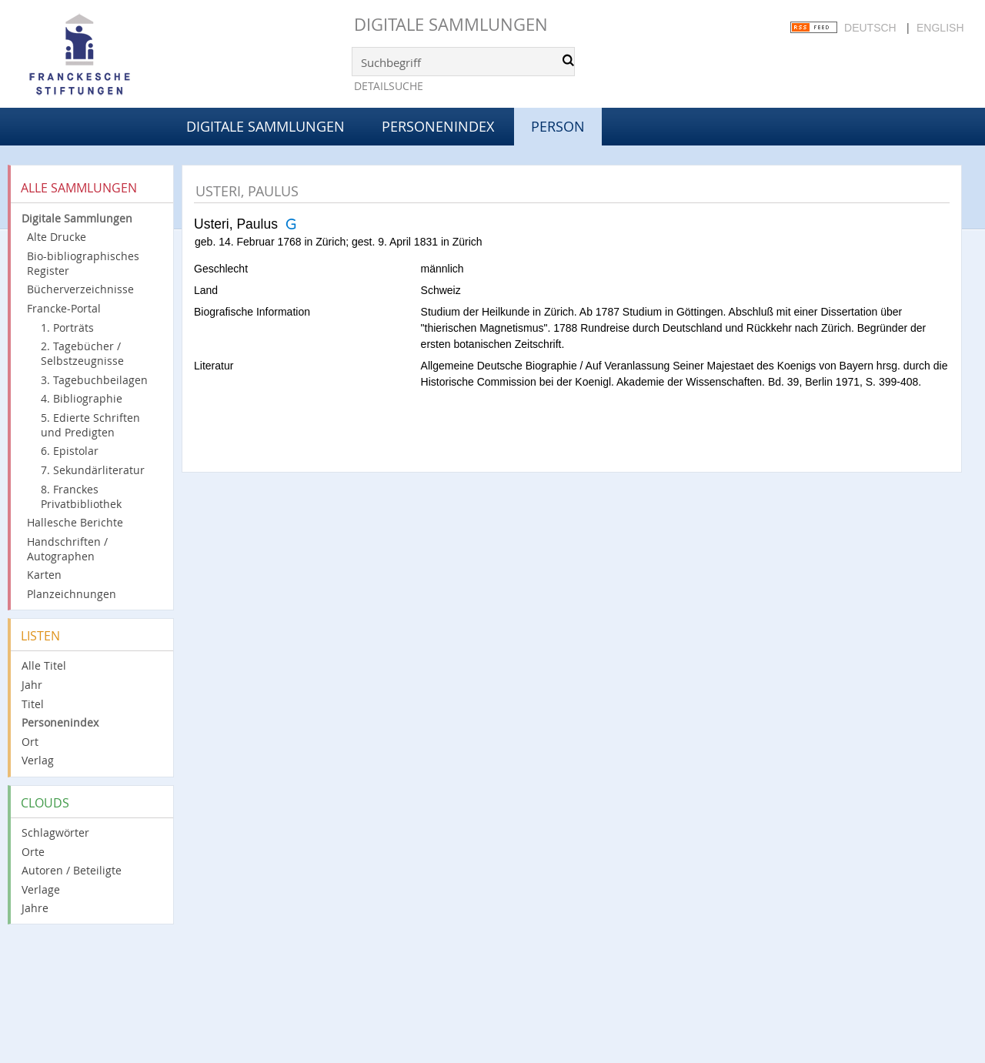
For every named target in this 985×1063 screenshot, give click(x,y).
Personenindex (438, 126)
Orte (33, 851)
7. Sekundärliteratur (93, 470)
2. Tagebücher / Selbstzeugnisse (82, 353)
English (940, 28)
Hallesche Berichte (75, 522)
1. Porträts (67, 327)
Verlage (41, 889)
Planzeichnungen (71, 594)
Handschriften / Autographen (67, 548)
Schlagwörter (55, 832)
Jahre (35, 908)
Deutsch (870, 28)
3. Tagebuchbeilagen (94, 380)
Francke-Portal (64, 308)
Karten (44, 574)
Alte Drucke (56, 236)
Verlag (38, 760)
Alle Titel (44, 665)
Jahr (32, 684)
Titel (33, 704)
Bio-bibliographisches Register (83, 263)
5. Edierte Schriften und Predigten (90, 425)
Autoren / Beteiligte (72, 870)
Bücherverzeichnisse (80, 289)
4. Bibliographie (81, 398)
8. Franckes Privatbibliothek (81, 496)
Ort (30, 741)
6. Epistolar (69, 450)
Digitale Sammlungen (451, 24)
